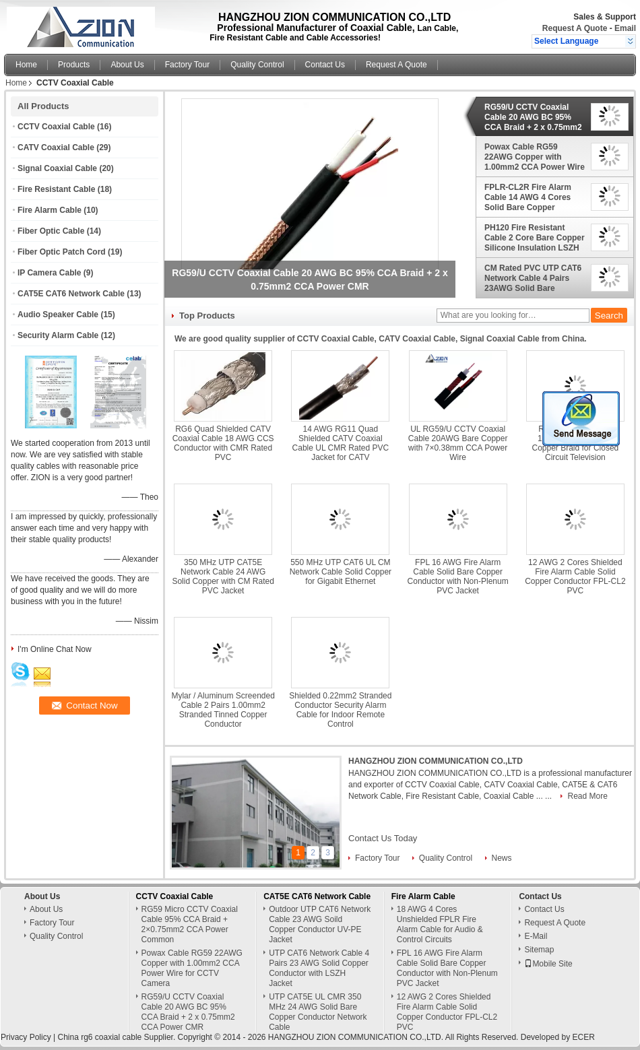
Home (26, 64)
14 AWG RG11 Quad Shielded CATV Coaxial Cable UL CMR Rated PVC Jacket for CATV (340, 443)
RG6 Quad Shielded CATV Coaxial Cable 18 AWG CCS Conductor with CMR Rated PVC (223, 443)
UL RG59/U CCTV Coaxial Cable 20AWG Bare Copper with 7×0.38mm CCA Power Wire (458, 443)
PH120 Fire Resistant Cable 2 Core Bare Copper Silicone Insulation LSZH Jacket (534, 238)
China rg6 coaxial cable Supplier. (117, 1037)
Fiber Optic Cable (51, 231)
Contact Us (325, 64)
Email (625, 28)
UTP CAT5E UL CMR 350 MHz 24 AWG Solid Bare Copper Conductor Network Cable (317, 1012)
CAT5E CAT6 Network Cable (71, 293)
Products (74, 64)
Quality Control (257, 64)
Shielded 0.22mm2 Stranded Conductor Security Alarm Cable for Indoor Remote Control (340, 710)
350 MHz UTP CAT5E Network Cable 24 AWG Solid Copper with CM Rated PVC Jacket (223, 576)
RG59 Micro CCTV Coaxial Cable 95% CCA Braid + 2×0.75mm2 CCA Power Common (189, 924)
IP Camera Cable (50, 272)
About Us (126, 64)
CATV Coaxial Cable (56, 147)
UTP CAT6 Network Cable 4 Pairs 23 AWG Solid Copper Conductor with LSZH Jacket (319, 968)
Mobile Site (548, 964)
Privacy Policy (26, 1037)
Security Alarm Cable (58, 335)
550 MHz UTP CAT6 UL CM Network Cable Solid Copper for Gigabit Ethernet (340, 572)
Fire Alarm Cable (50, 210)
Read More (587, 796)
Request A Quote (574, 28)
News (502, 858)
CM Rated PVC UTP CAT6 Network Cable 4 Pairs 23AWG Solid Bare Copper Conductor (532, 278)
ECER (584, 1037)
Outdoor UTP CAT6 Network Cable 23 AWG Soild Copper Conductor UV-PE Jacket (320, 924)
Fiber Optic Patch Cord (62, 252)
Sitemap (539, 949)
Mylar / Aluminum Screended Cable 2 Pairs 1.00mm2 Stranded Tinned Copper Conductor (222, 710)
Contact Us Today (382, 838)
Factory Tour (187, 64)
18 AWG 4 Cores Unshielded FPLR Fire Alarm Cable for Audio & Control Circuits (440, 924)
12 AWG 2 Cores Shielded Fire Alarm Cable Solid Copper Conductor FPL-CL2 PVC (575, 576)
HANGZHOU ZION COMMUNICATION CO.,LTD (435, 761)
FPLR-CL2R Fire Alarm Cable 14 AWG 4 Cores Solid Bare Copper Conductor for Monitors (529, 197)
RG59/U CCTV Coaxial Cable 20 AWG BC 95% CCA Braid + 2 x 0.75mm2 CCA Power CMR (533, 117)
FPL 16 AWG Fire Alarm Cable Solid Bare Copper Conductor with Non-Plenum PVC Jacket (458, 576)
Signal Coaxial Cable (57, 168)
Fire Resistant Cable (56, 189)
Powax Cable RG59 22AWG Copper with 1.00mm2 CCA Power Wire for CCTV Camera (534, 157)
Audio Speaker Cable (58, 314)
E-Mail (535, 936)
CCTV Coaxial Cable (56, 126)
